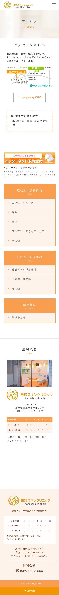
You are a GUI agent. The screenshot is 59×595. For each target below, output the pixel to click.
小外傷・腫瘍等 (21, 279)
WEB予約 (29, 591)
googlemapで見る (30, 97)
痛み (14, 212)
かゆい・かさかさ (23, 203)
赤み (14, 221)
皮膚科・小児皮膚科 (24, 269)
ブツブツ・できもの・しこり (29, 231)
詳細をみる (18, 317)
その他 (16, 240)
